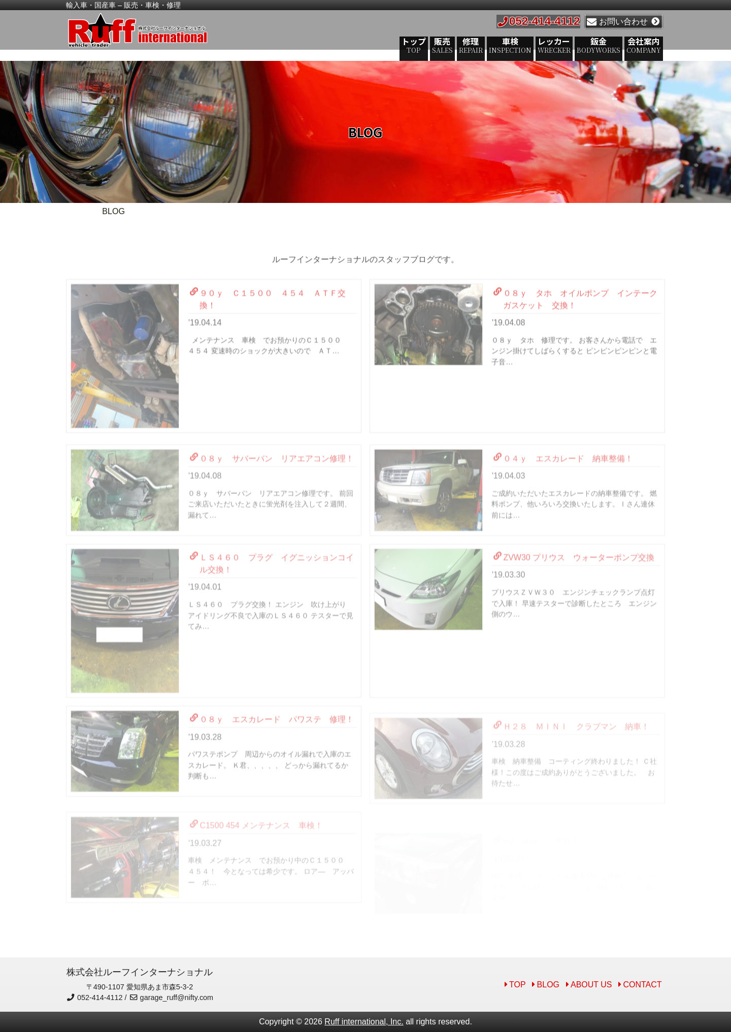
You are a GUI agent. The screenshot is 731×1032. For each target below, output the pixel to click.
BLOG (548, 984)
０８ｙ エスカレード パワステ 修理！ (272, 749)
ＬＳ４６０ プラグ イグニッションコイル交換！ (272, 593)
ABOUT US (591, 984)
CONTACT (642, 984)
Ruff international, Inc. (363, 1021)
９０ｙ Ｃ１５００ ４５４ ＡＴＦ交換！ (268, 323)
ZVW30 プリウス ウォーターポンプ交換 (573, 587)
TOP (517, 984)
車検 (512, 45)
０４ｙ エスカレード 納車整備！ (563, 489)
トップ (416, 45)
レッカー (556, 45)
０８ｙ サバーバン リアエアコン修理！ (272, 489)
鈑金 (600, 45)
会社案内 (645, 45)
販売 (444, 45)
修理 (473, 45)
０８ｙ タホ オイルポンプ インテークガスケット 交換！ (575, 323)
